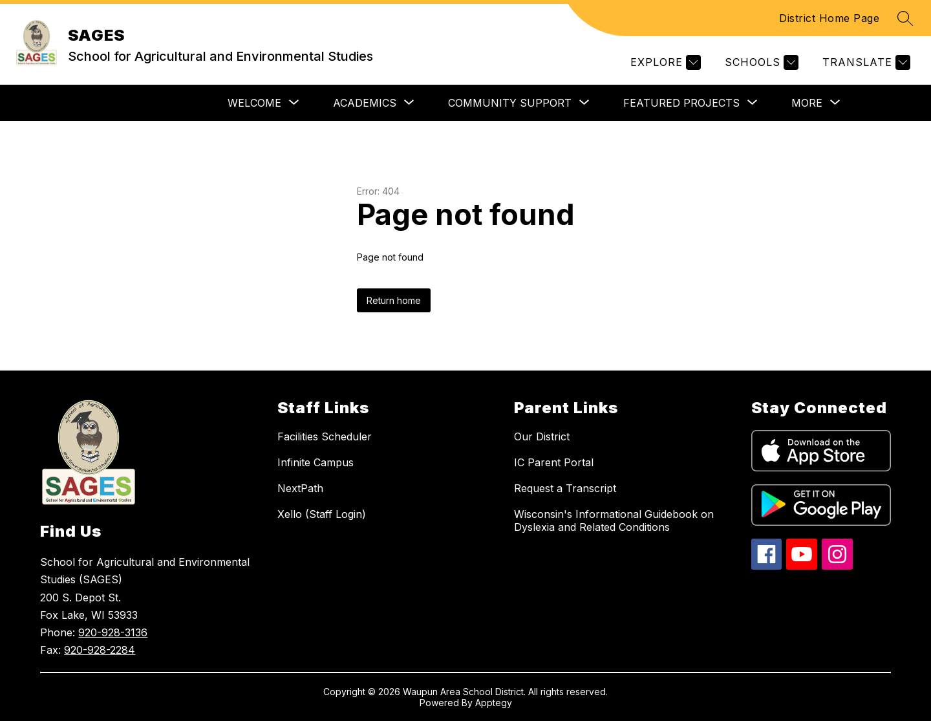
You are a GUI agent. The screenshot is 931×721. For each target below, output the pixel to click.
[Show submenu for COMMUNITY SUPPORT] (510, 103)
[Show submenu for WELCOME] (254, 103)
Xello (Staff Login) (321, 514)
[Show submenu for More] (806, 103)
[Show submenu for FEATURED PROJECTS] (681, 103)
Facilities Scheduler (324, 436)
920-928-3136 (112, 632)
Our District (542, 436)
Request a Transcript (565, 488)
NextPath (300, 488)
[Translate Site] (864, 62)
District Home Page (829, 18)
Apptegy (493, 702)
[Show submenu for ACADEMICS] (364, 103)
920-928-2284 (99, 649)
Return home (394, 300)
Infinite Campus (315, 462)
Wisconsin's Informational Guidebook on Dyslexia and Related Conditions (614, 520)
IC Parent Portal (554, 462)
